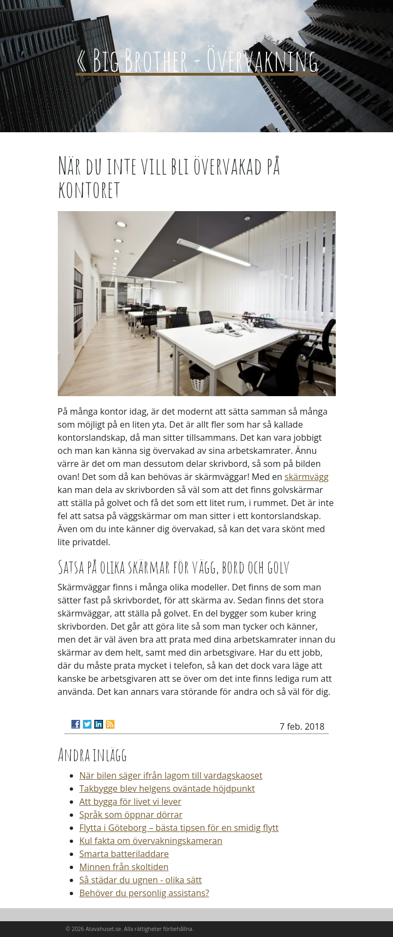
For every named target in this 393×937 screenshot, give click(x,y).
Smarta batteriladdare (124, 854)
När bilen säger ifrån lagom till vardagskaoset (171, 775)
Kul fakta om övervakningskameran (151, 841)
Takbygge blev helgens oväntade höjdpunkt (167, 788)
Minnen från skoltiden (124, 867)
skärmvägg (307, 477)
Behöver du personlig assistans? (144, 893)
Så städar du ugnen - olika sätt (141, 880)
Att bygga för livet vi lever (131, 801)
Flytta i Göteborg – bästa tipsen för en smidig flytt (179, 828)
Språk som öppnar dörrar (131, 815)
